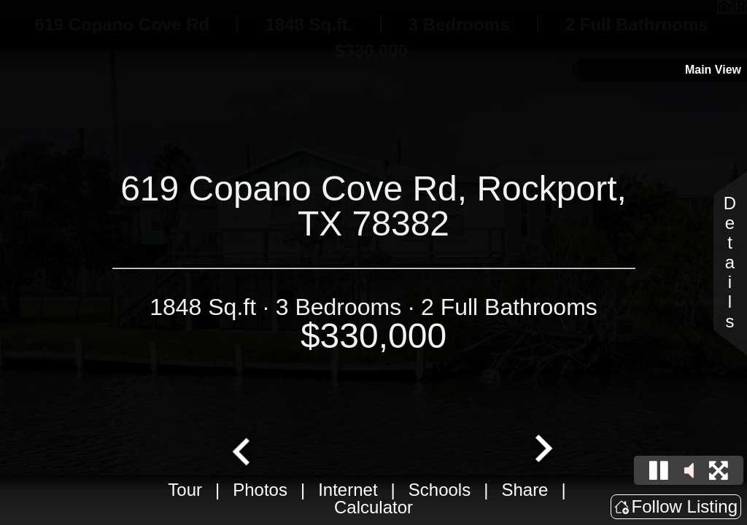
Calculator (373, 507)
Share (524, 489)
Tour (185, 489)
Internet (347, 489)
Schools (440, 489)
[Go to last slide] (243, 450)
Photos (260, 489)
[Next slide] (542, 450)
